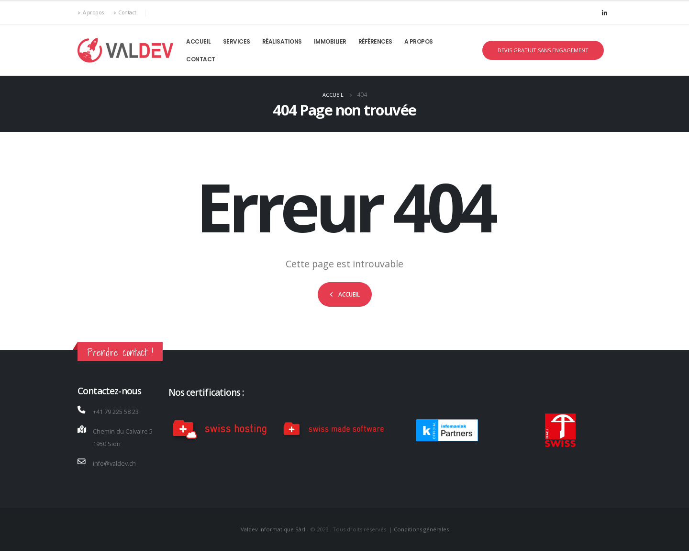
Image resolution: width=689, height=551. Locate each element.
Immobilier (330, 41)
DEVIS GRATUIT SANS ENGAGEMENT (543, 50)
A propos (91, 13)
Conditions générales (421, 529)
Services (236, 41)
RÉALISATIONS (282, 41)
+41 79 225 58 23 (116, 412)
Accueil (198, 41)
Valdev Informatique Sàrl (274, 529)
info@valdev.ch (114, 463)
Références (375, 41)
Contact (124, 13)
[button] (345, 294)
